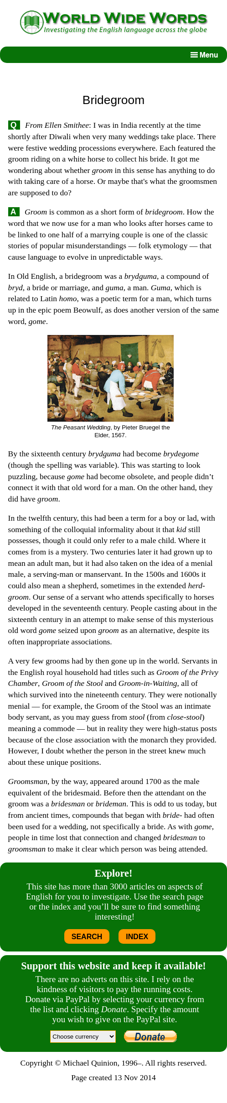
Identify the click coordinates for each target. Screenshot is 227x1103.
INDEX (137, 937)
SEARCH (87, 937)
